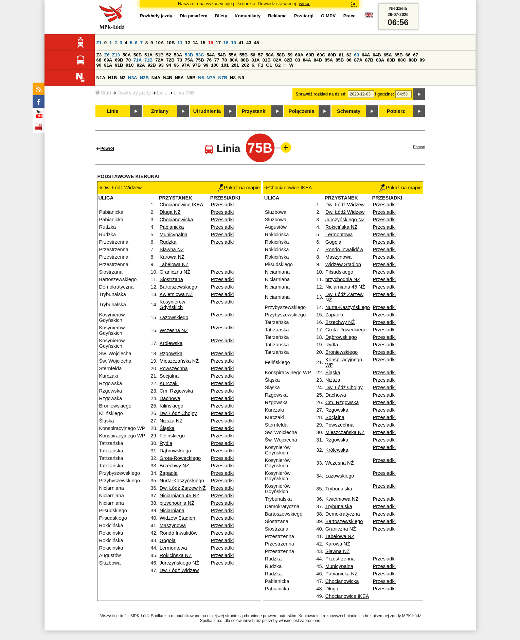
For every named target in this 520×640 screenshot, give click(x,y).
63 (356, 54)
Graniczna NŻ (175, 272)
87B (369, 60)
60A (299, 54)
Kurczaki (169, 383)
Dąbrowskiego (175, 450)
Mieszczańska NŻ (179, 361)
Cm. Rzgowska (176, 391)
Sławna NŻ (172, 249)
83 (297, 60)
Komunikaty (248, 15)
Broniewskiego (341, 352)
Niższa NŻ (171, 420)
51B (159, 54)
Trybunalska (338, 488)
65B (399, 54)
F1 (261, 65)
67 (415, 54)
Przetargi (303, 15)
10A (160, 42)
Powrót (107, 148)
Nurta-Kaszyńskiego (182, 480)
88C (402, 60)
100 (214, 65)
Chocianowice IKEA (181, 204)
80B (244, 60)
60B (310, 54)
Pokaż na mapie (238, 187)
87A (358, 60)
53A (178, 54)
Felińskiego (172, 435)
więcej (305, 3)
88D (413, 60)
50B (137, 54)
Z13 (116, 54)
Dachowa (170, 398)
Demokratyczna (342, 514)
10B (170, 42)
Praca (349, 15)
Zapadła (169, 473)
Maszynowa (173, 525)
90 (99, 65)
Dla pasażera (194, 15)
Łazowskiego (174, 317)
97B (197, 65)
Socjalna (169, 376)
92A (141, 65)
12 (187, 42)
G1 (269, 65)
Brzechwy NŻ (174, 465)
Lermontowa (173, 548)
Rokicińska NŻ (176, 555)
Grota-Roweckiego (180, 458)
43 (248, 42)
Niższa (332, 380)
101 (225, 65)
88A (380, 60)
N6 (201, 77)
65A (387, 54)
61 (341, 54)
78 (224, 60)
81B (266, 60)
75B (200, 60)
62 (349, 54)
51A (148, 54)
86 (349, 60)
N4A (156, 77)
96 (176, 65)
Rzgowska (171, 353)
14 (195, 42)
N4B (167, 77)
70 (128, 60)
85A (329, 60)
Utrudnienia (207, 111)
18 (226, 42)
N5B (191, 77)
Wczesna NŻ (174, 330)
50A (127, 54)
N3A (132, 77)
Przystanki (254, 111)
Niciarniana (172, 510)
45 (256, 42)
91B (119, 65)
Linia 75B (184, 93)
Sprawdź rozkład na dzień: (321, 94)
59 (289, 54)
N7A (211, 77)
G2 (278, 65)
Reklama (277, 15)
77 (216, 60)
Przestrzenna (340, 558)
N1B (112, 77)
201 (235, 65)
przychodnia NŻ (177, 503)
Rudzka (168, 242)
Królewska (171, 343)
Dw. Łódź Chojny (178, 413)
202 (245, 65)
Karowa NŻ (172, 257)
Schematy (348, 111)
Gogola (168, 540)
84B (318, 60)
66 (408, 54)
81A (255, 60)
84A (307, 60)
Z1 (99, 42)
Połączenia (302, 111)
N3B (144, 77)
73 (179, 60)
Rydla (166, 443)
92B (152, 65)
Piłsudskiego (339, 272)
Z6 (107, 54)
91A (108, 65)
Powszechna (174, 368)
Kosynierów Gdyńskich (172, 304)
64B (377, 54)
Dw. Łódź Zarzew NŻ (183, 488)
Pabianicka (172, 227)
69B (119, 60)
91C (130, 65)
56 (252, 54)
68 (99, 60)
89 (422, 60)
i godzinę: (384, 94)
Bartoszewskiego (178, 287)
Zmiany (159, 111)
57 (260, 54)
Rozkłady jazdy (134, 93)
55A (233, 54)
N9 (241, 77)
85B (340, 60)
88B (391, 60)
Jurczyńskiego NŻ (179, 563)
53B (189, 54)
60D (332, 54)
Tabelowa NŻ (174, 264)
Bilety (221, 15)
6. (253, 65)
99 (206, 65)
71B (148, 60)
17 (218, 42)
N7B (222, 77)
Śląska (167, 428)
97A (185, 65)
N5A (179, 77)
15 (202, 42)
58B (280, 54)
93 (161, 65)
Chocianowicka (176, 219)
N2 (122, 77)
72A (159, 60)
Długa (331, 588)
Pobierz (396, 111)
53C (200, 54)
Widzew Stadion (177, 518)
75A (189, 60)
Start (103, 93)
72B (170, 60)
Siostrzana (171, 279)
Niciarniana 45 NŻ (179, 495)
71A (137, 60)
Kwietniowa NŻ (176, 294)
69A (108, 60)
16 (210, 42)
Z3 (99, 54)
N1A (101, 77)
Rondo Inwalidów (179, 533)
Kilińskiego (171, 406)
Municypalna (173, 234)
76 (209, 60)
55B (243, 54)
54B (221, 54)
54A (211, 54)
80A (234, 60)
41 (241, 42)
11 (179, 42)
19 (233, 42)
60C (321, 54)
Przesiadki (222, 204)
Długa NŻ (170, 212)
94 (168, 65)
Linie (162, 93)
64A (366, 54)
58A (270, 54)
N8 (233, 77)
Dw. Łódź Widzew (179, 570)
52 (168, 54)
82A (277, 60)
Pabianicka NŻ (341, 573)
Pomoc (419, 147)
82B (288, 60)
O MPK (328, 15)
